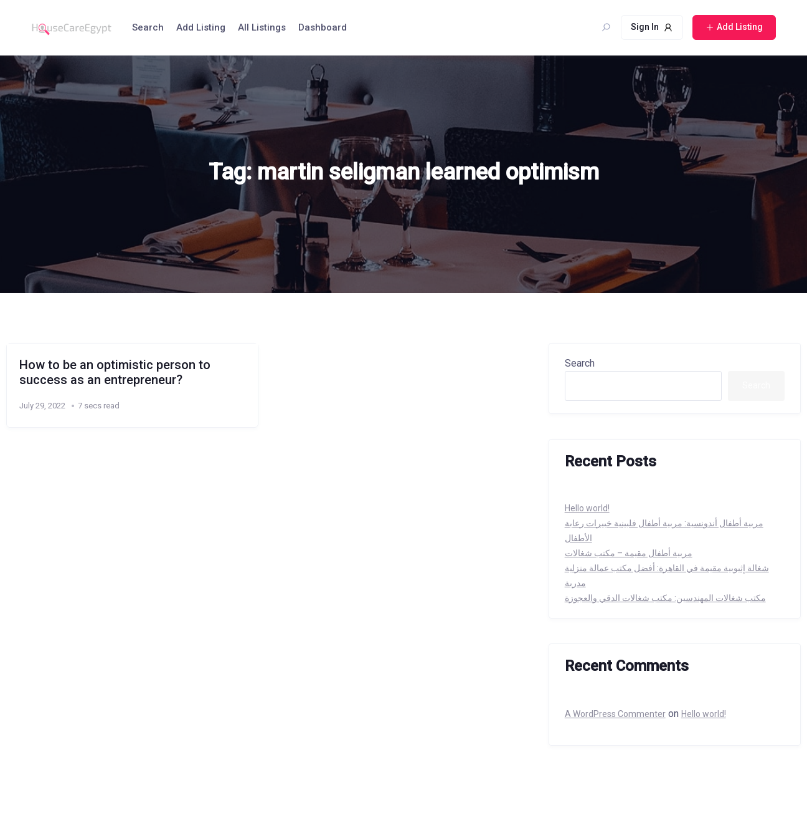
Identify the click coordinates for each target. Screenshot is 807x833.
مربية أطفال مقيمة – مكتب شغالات (628, 553)
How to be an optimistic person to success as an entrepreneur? (114, 372)
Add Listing (200, 27)
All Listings (262, 27)
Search (148, 27)
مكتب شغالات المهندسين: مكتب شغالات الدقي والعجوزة (665, 598)
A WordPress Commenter (615, 714)
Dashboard (322, 27)
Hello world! (587, 508)
